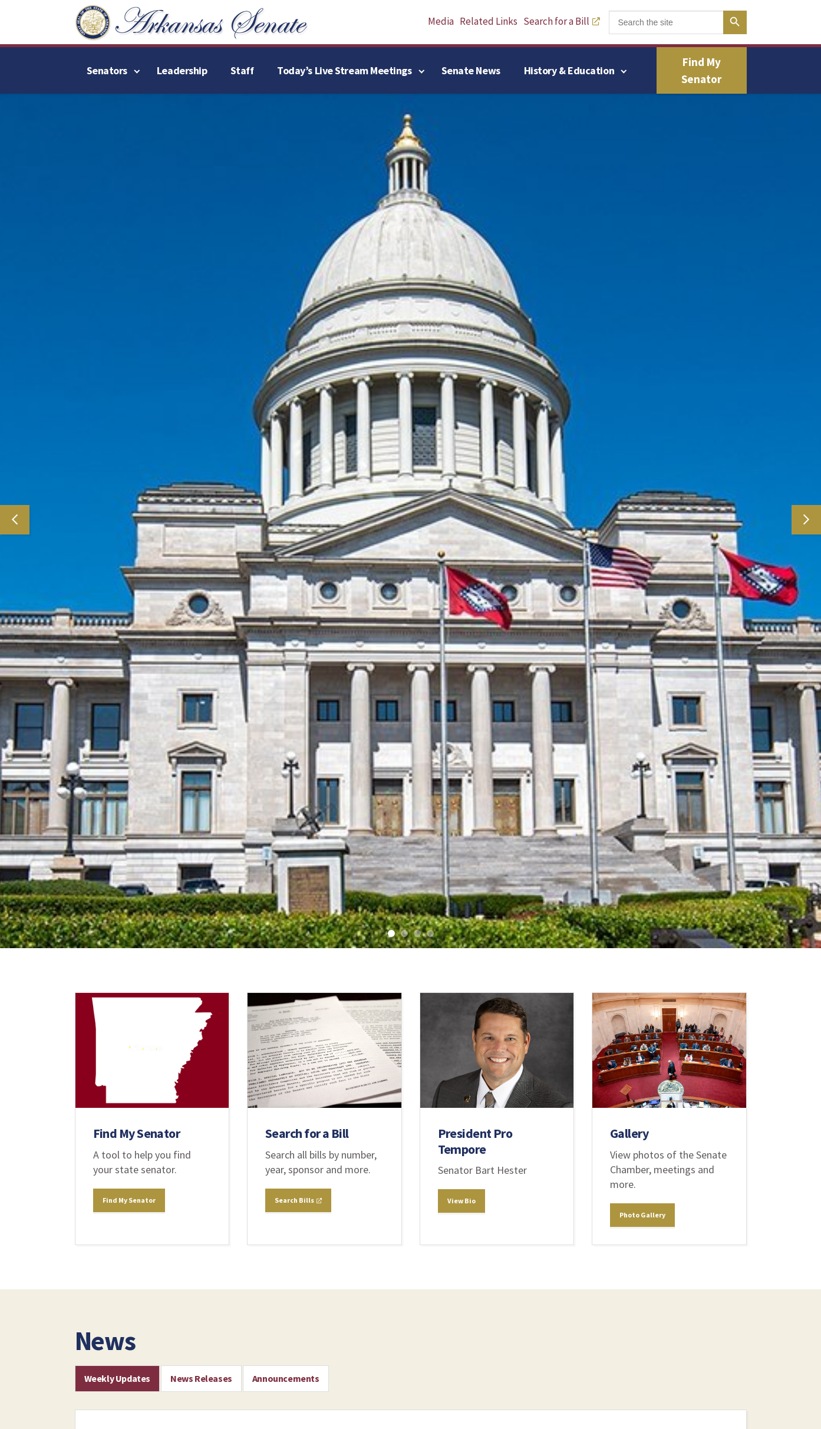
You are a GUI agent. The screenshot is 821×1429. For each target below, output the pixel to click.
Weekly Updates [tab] (117, 1378)
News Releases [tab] (201, 1378)
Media (441, 21)
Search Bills (298, 1200)
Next (806, 519)
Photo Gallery (642, 1214)
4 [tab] (432, 936)
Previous (14, 519)
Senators (107, 70)
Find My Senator (701, 70)
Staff (241, 70)
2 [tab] (407, 936)
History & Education (569, 70)
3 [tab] (420, 936)
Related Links (488, 21)
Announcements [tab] (285, 1378)
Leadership (182, 70)
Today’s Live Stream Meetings (344, 70)
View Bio (461, 1200)
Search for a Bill (561, 21)
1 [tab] (394, 936)
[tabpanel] (410, 519)
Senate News (470, 70)
